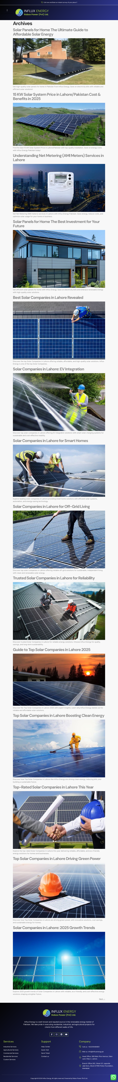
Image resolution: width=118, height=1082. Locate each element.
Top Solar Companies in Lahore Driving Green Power (56, 858)
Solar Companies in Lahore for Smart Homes (50, 440)
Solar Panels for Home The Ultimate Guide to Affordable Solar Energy (50, 32)
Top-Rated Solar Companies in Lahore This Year (53, 787)
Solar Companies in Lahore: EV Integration (48, 369)
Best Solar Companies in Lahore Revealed (48, 297)
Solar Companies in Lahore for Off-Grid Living (51, 506)
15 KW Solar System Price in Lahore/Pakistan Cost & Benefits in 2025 (57, 96)
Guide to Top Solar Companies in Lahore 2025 (51, 649)
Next (102, 999)
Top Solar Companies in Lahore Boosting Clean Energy (58, 715)
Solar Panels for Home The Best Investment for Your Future (56, 224)
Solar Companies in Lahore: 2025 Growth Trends (54, 927)
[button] (7, 10)
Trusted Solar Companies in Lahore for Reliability (54, 578)
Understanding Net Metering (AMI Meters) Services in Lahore (58, 158)
